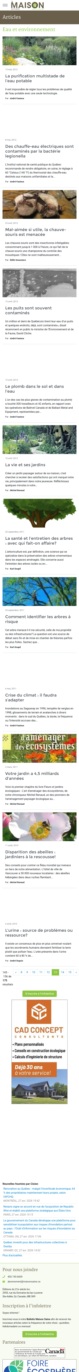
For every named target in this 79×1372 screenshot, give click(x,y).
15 (69, 972)
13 (55, 972)
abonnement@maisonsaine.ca (24, 1281)
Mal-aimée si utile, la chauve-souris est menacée (35, 232)
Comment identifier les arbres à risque (38, 619)
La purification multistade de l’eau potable (35, 78)
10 (33, 972)
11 (40, 972)
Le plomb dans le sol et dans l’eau (34, 389)
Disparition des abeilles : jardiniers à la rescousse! (30, 854)
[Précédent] (16, 972)
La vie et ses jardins (25, 464)
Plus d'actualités (12, 1255)
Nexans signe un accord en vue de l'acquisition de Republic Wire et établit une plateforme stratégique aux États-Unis (38, 1208)
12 (48, 972)
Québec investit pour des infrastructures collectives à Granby (35, 1244)
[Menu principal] (5, 5)
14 (62, 972)
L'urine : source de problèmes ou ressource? (39, 933)
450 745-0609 (15, 1276)
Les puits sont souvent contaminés (28, 310)
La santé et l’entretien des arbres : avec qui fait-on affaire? (39, 541)
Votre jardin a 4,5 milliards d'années (32, 776)
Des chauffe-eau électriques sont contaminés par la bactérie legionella (39, 151)
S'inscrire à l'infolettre (39, 993)
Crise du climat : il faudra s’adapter (31, 697)
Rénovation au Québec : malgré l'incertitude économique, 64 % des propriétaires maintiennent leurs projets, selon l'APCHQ (39, 1192)
